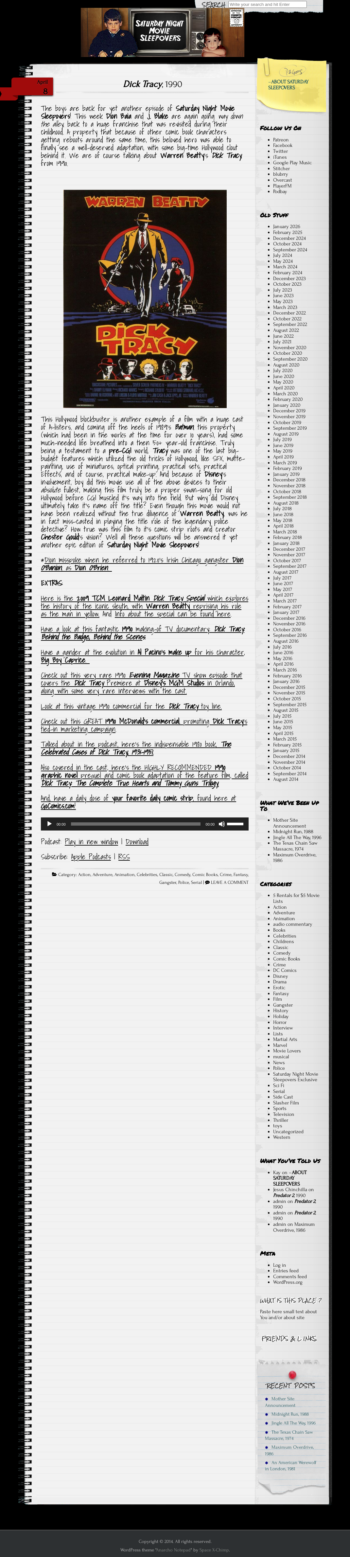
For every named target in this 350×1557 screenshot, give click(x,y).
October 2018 (287, 491)
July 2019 (282, 439)
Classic (166, 874)
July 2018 (282, 508)
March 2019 (285, 463)
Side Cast (283, 1097)
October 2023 (287, 284)
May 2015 (282, 727)
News (279, 1062)
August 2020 (286, 365)
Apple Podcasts (91, 857)
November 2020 (289, 347)
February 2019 (287, 468)
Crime (226, 874)
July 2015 (282, 716)
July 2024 (282, 255)
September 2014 (289, 774)
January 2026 (286, 226)
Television (283, 1114)
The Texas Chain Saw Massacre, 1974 (295, 846)
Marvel (280, 1045)
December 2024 (289, 238)
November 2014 (289, 762)
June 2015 (283, 722)
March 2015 (285, 739)
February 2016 (287, 676)
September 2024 (290, 250)
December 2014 (289, 756)
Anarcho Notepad (173, 1550)
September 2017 (289, 566)
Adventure (103, 874)
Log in (279, 1265)
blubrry (280, 174)
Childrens (283, 941)
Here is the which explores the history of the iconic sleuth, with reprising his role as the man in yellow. (144, 606)
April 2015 (283, 733)
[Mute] (222, 824)
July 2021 (282, 342)
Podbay (280, 191)
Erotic (279, 988)
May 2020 (283, 382)
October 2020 (287, 353)
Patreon (281, 140)
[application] (145, 824)
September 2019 (290, 428)
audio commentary (292, 924)
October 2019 (287, 422)
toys (277, 1126)
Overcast (282, 180)
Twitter (280, 151)
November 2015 (289, 693)
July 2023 (282, 290)
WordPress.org (288, 1282)
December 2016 (289, 618)
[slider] (136, 824)
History (281, 1010)
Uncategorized (288, 1132)
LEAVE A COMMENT (230, 882)
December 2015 (289, 687)
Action (84, 874)
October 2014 (287, 768)
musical (281, 1057)
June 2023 (283, 295)
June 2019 (283, 445)
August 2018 (286, 503)
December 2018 (289, 480)
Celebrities (147, 874)
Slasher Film (286, 1103)
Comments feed (290, 1277)
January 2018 (286, 543)
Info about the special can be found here (173, 614)
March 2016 (285, 670)
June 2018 (283, 514)
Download (137, 842)
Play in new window (91, 842)
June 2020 (283, 376)
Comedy (182, 874)
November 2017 (289, 555)
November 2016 (289, 624)
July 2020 (283, 370)
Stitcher (281, 168)
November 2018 (289, 486)
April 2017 (283, 595)
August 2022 (286, 330)
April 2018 (283, 526)
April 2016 (283, 664)
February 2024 (287, 273)
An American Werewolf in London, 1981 (290, 1466)
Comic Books (205, 874)
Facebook (282, 145)
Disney (280, 976)
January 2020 (287, 405)
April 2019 (283, 457)
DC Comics (285, 970)
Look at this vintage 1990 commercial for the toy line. (131, 706)
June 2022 (283, 336)
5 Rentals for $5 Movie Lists (296, 898)
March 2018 (285, 532)
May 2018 (282, 520)
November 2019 (289, 417)
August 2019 (286, 434)
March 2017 (285, 601)
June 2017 (283, 583)
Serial (196, 882)
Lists (278, 1034)
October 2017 (287, 561)
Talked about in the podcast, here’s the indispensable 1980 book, (136, 748)
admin (279, 1201)
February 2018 (287, 537)
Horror (280, 1022)
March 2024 (285, 267)
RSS (124, 857)
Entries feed (286, 1271)
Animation (124, 874)
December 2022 (289, 313)
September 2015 (289, 704)
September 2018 (290, 497)
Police (183, 882)
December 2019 (289, 411)
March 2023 (285, 307)
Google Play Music (292, 163)
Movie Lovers (287, 1051)
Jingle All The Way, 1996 (297, 837)
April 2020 (284, 388)
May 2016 (282, 658)
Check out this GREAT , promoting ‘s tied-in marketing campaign (144, 725)
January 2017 (286, 612)
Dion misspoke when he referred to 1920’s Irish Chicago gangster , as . (142, 564)
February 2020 (288, 399)
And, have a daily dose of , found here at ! (138, 802)
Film (277, 999)
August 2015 (285, 710)
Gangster (167, 882)
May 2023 (283, 301)
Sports (280, 1108)
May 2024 (283, 261)
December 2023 (289, 278)
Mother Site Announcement (289, 823)
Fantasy (241, 874)
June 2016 (283, 652)
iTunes (280, 157)
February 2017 (287, 607)
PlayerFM (282, 186)
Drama (280, 982)
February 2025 (287, 232)
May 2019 (282, 451)
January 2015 (286, 750)
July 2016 (282, 647)
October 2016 (287, 630)
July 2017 (282, 578)
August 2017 (285, 572)
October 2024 (287, 244)
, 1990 (152, 84)
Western (281, 1137)
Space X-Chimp (214, 1550)
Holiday (281, 1016)
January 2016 (286, 681)
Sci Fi (278, 1085)
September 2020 (290, 359)
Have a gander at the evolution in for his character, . (143, 656)
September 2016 (290, 635)
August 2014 (285, 779)
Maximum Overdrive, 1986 (294, 858)
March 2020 (285, 394)
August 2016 (286, 641)
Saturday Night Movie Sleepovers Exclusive (295, 1077)
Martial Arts (285, 1039)
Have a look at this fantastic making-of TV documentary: (127, 629)
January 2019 (286, 474)
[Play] (49, 824)
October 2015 (287, 699)
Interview (283, 1028)
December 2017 (289, 549)
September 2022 (290, 324)
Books (279, 930)
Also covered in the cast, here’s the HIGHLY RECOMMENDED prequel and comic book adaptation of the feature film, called (144, 775)
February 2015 (287, 745)
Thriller (280, 1120)
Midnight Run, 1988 (293, 831)
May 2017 (282, 589)
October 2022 (287, 319)
